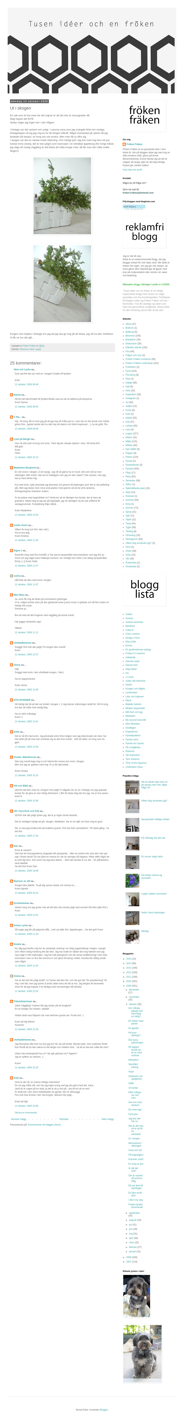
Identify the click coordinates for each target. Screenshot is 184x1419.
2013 (129, 967)
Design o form (133, 638)
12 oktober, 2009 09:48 (26, 428)
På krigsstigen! (136, 1155)
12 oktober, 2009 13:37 (26, 654)
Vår (127, 558)
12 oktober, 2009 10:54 (26, 515)
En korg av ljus (136, 1164)
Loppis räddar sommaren (154, 893)
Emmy (129, 645)
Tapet (128, 519)
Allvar (128, 324)
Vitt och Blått (21, 785)
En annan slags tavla (152, 856)
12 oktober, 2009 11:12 (26, 632)
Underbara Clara (134, 767)
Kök (128, 422)
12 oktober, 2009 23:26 (26, 1067)
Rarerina (130, 751)
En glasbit (133, 1028)
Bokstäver (131, 339)
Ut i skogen (134, 1138)
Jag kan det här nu (134, 1120)
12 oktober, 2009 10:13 (26, 457)
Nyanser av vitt (22, 881)
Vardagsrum (132, 539)
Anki (16, 1078)
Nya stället (131, 449)
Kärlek (129, 417)
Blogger (104, 1409)
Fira (128, 351)
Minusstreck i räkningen (135, 1144)
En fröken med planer (135, 1022)
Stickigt (145, 931)
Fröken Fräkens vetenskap (139, 363)
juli (130, 1224)
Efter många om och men (134, 1095)
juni (131, 1229)
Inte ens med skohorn (135, 1103)
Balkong (130, 332)
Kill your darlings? (134, 1034)
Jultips (129, 406)
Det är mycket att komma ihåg (135, 1178)
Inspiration (131, 394)
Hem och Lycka (22, 369)
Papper (129, 453)
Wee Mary (19, 595)
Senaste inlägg (18, 1119)
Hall (128, 386)
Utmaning (130, 535)
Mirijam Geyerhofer (135, 708)
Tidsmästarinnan (23, 1001)
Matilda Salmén (133, 704)
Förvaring (130, 375)
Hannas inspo (133, 661)
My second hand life (136, 720)
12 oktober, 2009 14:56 (26, 746)
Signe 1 (18, 550)
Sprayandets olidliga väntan (155, 819)
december (134, 989)
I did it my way (135, 1200)
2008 (129, 1257)
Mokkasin (130, 716)
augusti (133, 1220)
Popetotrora (132, 731)
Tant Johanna (132, 759)
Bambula (130, 626)
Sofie (16, 732)
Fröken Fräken (134, 144)
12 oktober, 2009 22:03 (26, 991)
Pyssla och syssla (135, 743)
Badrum (130, 328)
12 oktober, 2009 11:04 (26, 540)
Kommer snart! (136, 1159)
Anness (129, 618)
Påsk (128, 472)
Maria (128, 700)
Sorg (128, 504)
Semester (130, 480)
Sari (16, 846)
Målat (128, 441)
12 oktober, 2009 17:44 (26, 835)
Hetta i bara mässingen (153, 912)
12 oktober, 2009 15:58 (26, 800)
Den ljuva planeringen (135, 1041)
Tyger (128, 527)
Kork (128, 414)
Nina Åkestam (133, 723)
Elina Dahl (131, 641)
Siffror (129, 484)
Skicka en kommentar (26, 1112)
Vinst (128, 547)
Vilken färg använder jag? (139, 543)
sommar (130, 500)
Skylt (128, 492)
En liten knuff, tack (135, 1194)
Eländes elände (133, 347)
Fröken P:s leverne (135, 653)
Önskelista (131, 566)
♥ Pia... (17, 417)
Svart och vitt (135, 1150)
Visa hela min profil (132, 169)
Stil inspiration (133, 755)
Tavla (128, 523)
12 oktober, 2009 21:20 (26, 934)
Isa (127, 673)
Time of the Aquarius (136, 763)
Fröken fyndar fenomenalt (135, 1206)
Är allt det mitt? (133, 1169)
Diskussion (131, 343)
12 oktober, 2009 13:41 (26, 721)
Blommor (24, 349)
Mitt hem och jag (134, 712)
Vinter (128, 551)
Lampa (129, 425)
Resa (128, 476)
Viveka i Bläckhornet (25, 757)
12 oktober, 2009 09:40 (26, 406)
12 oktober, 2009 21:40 (26, 965)
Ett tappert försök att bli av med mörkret (135, 1051)
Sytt (128, 515)
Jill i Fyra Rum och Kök (26, 811)
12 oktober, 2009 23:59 (26, 1106)
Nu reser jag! (135, 1109)
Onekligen (131, 727)
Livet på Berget (22, 439)
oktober (133, 1004)
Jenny (17, 665)
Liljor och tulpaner (135, 696)
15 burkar (133, 1088)
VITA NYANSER (22, 700)
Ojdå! (131, 1083)
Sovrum (129, 507)
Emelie (17, 944)
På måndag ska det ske (153, 838)
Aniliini (129, 614)
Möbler (129, 445)
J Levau (130, 677)
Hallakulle (131, 657)
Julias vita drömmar (135, 680)
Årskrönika (131, 562)
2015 (129, 958)
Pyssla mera (132, 739)
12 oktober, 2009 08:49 (26, 384)
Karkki (129, 684)
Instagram (131, 398)
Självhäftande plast (135, 488)
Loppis (38, 349)
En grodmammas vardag (138, 649)
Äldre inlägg (108, 1119)
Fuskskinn (131, 367)
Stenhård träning (133, 1065)
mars (132, 1242)
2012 (129, 972)
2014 (129, 963)
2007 (129, 1261)
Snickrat (130, 496)
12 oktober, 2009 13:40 (26, 689)
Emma (17, 976)
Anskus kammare (134, 622)
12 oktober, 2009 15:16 (26, 775)
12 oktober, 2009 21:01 (26, 915)
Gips (128, 378)
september (134, 1213)
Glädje (129, 382)
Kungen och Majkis (135, 688)
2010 (129, 981)
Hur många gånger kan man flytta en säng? (135, 1012)
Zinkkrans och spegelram (135, 1077)
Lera (128, 429)
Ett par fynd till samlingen (135, 1187)
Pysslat (129, 468)
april (131, 1238)
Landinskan (131, 692)
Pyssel (129, 461)
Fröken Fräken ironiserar (138, 359)
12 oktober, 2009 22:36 (26, 1029)
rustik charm (21, 525)
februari (133, 1247)
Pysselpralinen (133, 735)
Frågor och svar (134, 355)
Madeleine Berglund (25, 467)
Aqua (131, 1071)
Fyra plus (133, 1114)
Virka (128, 554)
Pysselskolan (132, 464)
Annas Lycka (21, 925)
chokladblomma (22, 642)
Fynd (128, 371)
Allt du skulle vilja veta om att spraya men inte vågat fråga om (154, 785)
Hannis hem (132, 665)
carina (17, 576)
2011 (129, 976)
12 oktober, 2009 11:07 (26, 565)
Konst (128, 410)
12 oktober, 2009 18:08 (26, 870)
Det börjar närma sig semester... (151, 876)
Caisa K (130, 630)
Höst (32, 349)
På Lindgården (133, 747)
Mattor (129, 437)
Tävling (129, 531)
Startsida (63, 1119)
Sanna (17, 394)
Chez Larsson (133, 633)
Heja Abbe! (131, 669)
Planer (129, 457)
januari (132, 1251)
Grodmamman (21, 903)
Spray (128, 511)
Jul (127, 402)
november (134, 997)
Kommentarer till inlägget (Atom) (44, 1124)
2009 (129, 985)
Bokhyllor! (133, 1060)
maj (131, 1233)
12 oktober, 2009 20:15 (26, 893)
